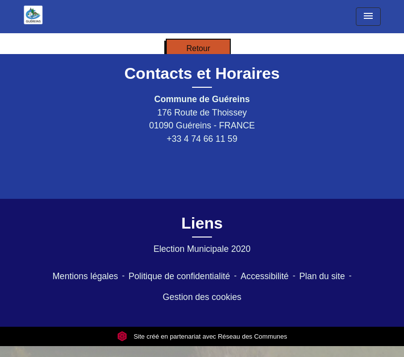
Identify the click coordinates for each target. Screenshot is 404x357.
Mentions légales (85, 276)
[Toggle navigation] (368, 16)
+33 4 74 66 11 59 (202, 139)
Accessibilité (265, 276)
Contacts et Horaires (202, 73)
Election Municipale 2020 (202, 249)
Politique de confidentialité (179, 276)
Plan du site (322, 276)
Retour (198, 48)
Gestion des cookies (202, 297)
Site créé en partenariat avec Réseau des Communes (202, 336)
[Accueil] (33, 15)
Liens (202, 223)
